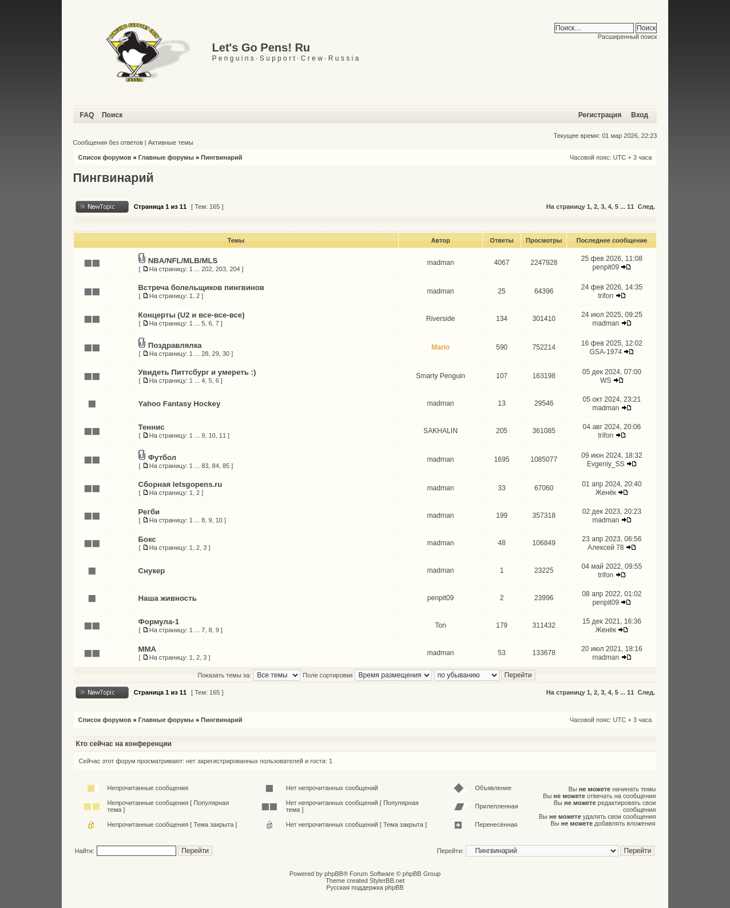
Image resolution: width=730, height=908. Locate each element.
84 (215, 465)
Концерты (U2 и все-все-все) (191, 315)
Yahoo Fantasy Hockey (179, 403)
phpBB (333, 873)
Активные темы (170, 142)
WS (605, 380)
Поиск (112, 115)
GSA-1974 (605, 352)
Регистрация (600, 115)
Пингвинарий (221, 157)
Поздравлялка (175, 345)
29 (215, 353)
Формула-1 (158, 621)
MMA (147, 649)
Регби (149, 511)
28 (204, 353)
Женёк (605, 493)
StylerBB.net (387, 880)
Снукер (151, 570)
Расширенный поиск (627, 36)
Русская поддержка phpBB (364, 887)
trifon (605, 296)
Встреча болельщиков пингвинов (201, 287)
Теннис (151, 427)
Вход (639, 115)
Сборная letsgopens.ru (180, 484)
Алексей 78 (606, 548)
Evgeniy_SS (606, 464)
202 (206, 268)
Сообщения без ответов (108, 142)
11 (630, 206)
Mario (440, 347)
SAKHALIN (440, 431)
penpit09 (606, 267)
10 (211, 435)
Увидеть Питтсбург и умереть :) (197, 372)
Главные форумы (166, 157)
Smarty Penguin (440, 376)
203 (221, 268)
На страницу (565, 206)
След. (646, 206)
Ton (440, 625)
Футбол (162, 457)
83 (204, 465)
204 (234, 268)
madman (440, 263)
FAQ (87, 115)
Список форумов (105, 157)
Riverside (440, 319)
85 (226, 465)
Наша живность (167, 598)
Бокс (147, 539)
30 (226, 353)
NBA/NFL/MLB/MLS (183, 260)
